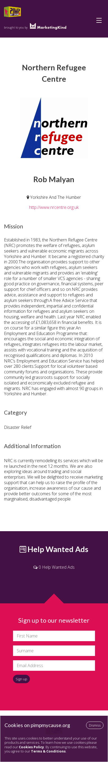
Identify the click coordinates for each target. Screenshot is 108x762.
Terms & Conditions (48, 751)
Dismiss (95, 725)
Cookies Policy (31, 747)
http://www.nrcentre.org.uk (54, 207)
